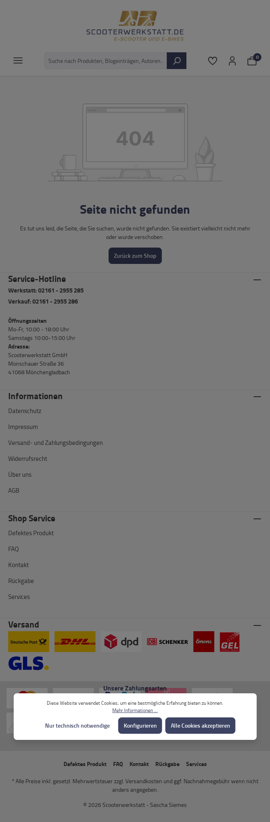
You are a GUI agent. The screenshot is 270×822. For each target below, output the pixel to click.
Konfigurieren (140, 725)
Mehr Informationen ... (135, 710)
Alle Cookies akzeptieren (200, 725)
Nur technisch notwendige (77, 725)
